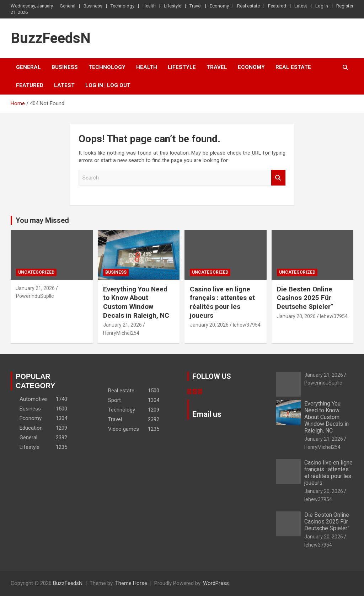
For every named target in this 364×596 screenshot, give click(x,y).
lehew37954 (247, 325)
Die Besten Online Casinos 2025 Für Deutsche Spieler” (305, 298)
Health (149, 6)
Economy (219, 6)
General (67, 6)
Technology (122, 6)
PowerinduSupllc (35, 296)
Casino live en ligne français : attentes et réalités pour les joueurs (222, 302)
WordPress (216, 583)
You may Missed (42, 220)
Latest (300, 6)
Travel (195, 6)
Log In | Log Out (107, 85)
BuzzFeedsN (51, 38)
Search (278, 178)
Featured (277, 6)
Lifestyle (172, 6)
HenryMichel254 (121, 333)
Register (344, 6)
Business (93, 6)
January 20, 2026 (209, 325)
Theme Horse (131, 583)
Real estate (248, 6)
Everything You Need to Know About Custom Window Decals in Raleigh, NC (136, 302)
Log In (321, 6)
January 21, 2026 (35, 288)
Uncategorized (36, 272)
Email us (206, 414)
